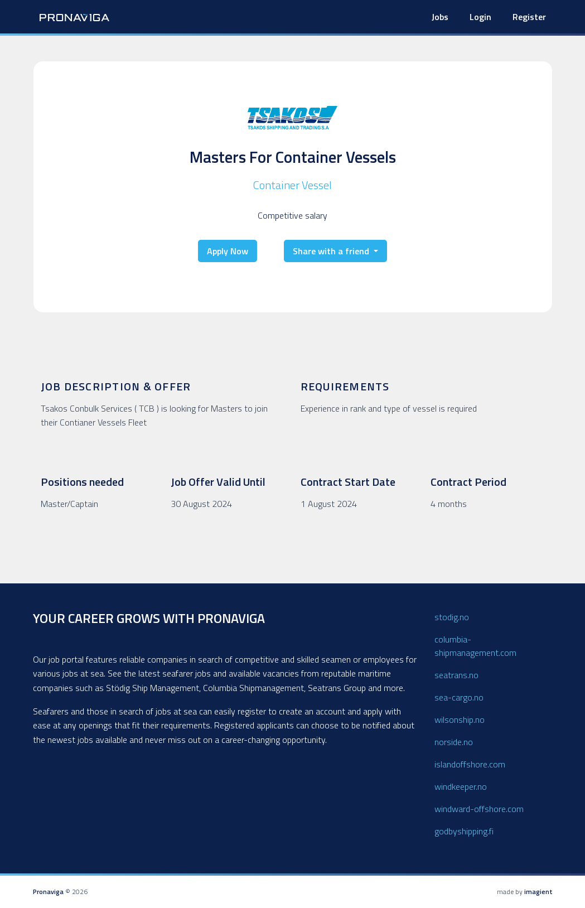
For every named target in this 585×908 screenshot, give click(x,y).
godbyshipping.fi (464, 831)
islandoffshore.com (469, 764)
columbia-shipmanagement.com (475, 645)
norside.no (453, 741)
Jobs (440, 16)
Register (529, 16)
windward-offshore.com (479, 808)
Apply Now (227, 251)
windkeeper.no (460, 786)
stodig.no (451, 617)
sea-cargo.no (459, 697)
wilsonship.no (459, 719)
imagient (538, 891)
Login (480, 16)
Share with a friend (332, 251)
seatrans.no (456, 675)
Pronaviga (48, 891)
